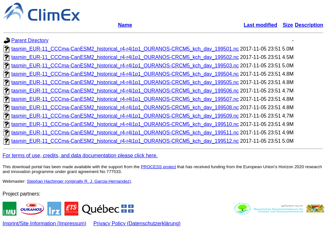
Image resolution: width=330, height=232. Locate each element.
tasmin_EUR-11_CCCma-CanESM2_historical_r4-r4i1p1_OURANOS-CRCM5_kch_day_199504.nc (125, 74)
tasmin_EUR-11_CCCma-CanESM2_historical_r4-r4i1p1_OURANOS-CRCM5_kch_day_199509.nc (125, 116)
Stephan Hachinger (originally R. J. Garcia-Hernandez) (79, 181)
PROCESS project (158, 166)
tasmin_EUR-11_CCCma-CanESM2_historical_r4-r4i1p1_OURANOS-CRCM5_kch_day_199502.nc (125, 57)
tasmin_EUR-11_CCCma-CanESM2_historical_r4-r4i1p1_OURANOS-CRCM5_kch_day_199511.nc (125, 132)
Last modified (260, 25)
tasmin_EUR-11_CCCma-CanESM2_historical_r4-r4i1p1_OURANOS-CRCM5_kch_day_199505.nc (125, 82)
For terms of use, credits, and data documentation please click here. (80, 155)
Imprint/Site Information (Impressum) (44, 223)
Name (125, 25)
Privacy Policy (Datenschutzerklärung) (136, 223)
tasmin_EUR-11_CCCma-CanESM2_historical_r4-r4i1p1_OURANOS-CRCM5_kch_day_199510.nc (125, 124)
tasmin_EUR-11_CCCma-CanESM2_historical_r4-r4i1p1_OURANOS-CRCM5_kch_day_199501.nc (125, 49)
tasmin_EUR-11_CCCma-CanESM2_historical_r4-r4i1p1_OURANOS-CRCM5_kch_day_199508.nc (125, 107)
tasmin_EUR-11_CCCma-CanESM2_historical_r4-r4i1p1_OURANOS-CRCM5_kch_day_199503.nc (125, 65)
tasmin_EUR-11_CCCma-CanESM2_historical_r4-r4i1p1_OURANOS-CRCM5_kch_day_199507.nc (125, 99)
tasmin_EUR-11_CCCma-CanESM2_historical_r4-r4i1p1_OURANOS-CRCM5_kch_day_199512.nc (125, 141)
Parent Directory (30, 40)
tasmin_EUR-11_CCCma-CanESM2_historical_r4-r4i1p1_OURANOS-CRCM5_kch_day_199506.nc (125, 90)
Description (309, 25)
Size (288, 25)
